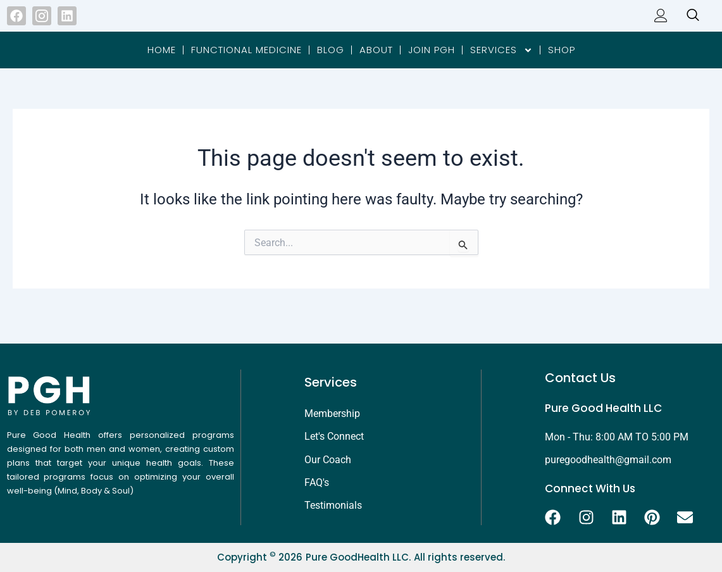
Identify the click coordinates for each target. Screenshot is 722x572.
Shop (561, 63)
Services (501, 64)
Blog (330, 63)
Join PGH (431, 63)
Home (161, 63)
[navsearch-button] (686, 22)
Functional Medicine (246, 63)
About (376, 63)
